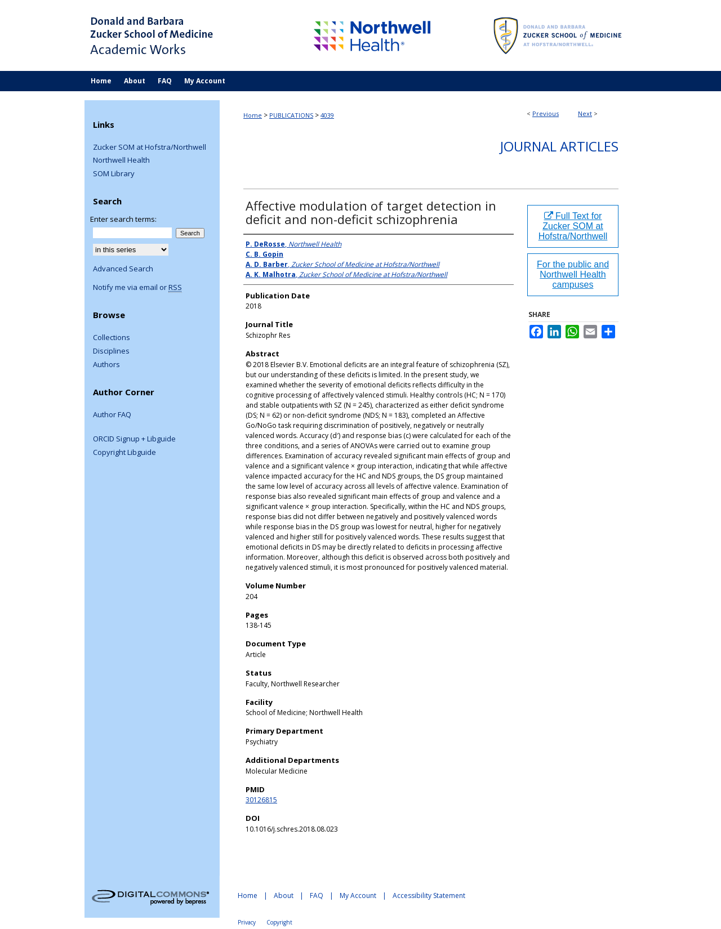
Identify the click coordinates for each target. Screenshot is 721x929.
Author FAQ (112, 414)
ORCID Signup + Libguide (134, 439)
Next (585, 113)
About (283, 895)
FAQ (316, 895)
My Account (358, 895)
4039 (327, 115)
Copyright (279, 922)
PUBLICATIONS (291, 115)
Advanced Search (123, 268)
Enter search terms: (123, 219)
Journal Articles (559, 146)
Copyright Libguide (124, 452)
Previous (545, 113)
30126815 (261, 800)
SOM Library (114, 173)
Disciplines (111, 351)
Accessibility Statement (429, 895)
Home (252, 115)
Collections (111, 337)
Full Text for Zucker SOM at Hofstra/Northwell (573, 226)
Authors (106, 364)
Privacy (247, 922)
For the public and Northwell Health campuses (573, 274)
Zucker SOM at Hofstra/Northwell (149, 147)
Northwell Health (121, 160)
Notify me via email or (137, 287)
